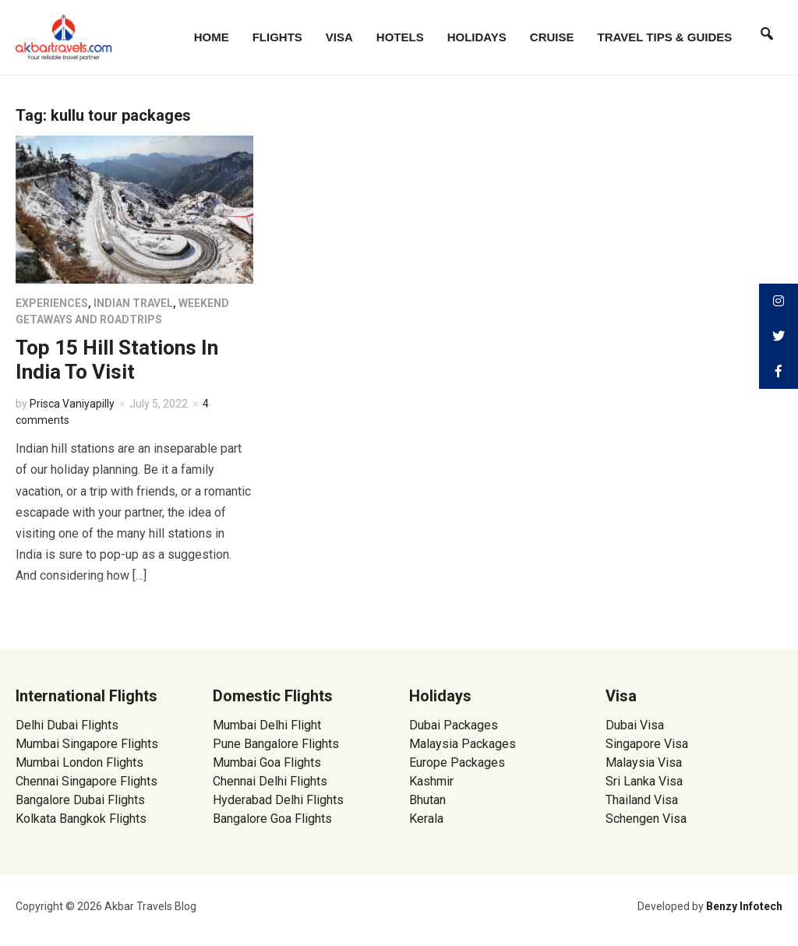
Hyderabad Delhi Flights (278, 799)
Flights (277, 37)
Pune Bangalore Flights (276, 743)
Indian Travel (133, 303)
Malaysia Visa (644, 762)
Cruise (552, 37)
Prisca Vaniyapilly (72, 403)
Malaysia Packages (462, 743)
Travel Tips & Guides (665, 37)
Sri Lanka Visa (646, 781)
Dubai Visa (635, 725)
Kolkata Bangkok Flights (81, 818)
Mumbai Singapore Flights (87, 743)
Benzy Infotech (744, 906)
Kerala (426, 818)
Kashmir (431, 781)
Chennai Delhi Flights (270, 781)
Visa (339, 37)
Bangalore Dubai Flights (80, 799)
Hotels (400, 37)
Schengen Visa (646, 818)
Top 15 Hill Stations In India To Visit (117, 359)
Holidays (477, 37)
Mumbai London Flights (79, 762)
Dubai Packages (453, 725)
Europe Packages (457, 762)
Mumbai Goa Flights (267, 762)
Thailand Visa (642, 799)
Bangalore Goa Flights (272, 818)
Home (211, 37)
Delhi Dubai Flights (67, 725)
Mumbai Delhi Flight (267, 725)
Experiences (52, 303)
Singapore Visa (647, 743)
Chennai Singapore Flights (86, 781)
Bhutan (427, 799)
